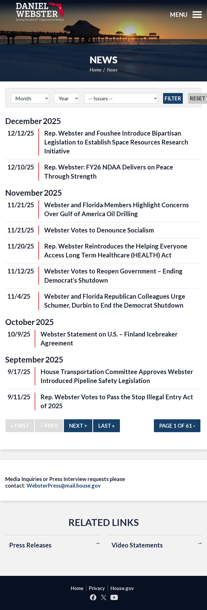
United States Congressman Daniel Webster (40, 12)
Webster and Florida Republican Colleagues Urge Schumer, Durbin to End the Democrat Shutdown (114, 300)
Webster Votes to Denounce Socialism (99, 230)
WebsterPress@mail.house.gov (64, 485)
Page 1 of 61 (177, 425)
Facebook (93, 597)
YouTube (114, 597)
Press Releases (30, 545)
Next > (78, 425)
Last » (106, 425)
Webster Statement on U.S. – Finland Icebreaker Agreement (109, 338)
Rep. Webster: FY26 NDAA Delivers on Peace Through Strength (108, 171)
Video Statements (137, 545)
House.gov (122, 588)
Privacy (97, 588)
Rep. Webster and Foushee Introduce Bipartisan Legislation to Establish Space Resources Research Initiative (116, 142)
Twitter (103, 597)
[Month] (30, 98)
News (112, 70)
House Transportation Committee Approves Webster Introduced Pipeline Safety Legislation (117, 376)
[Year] (66, 98)
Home (95, 70)
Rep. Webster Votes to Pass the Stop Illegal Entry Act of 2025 (117, 401)
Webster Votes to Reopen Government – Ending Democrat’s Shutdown (113, 275)
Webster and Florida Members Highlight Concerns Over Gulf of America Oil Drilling (116, 209)
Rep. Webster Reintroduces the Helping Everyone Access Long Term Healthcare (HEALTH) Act (115, 250)
